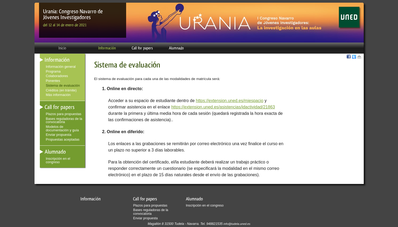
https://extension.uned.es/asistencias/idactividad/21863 (223, 107)
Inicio (62, 48)
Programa (53, 71)
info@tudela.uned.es (237, 223)
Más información (58, 95)
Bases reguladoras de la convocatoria (64, 120)
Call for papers (142, 48)
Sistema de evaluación (63, 85)
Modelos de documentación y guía (62, 128)
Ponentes (53, 81)
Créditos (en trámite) (61, 90)
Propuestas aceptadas (63, 139)
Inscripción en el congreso (58, 160)
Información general (61, 67)
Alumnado (176, 48)
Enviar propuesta (58, 135)
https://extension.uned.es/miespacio (229, 100)
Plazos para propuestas (64, 114)
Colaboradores (57, 76)
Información (107, 48)
